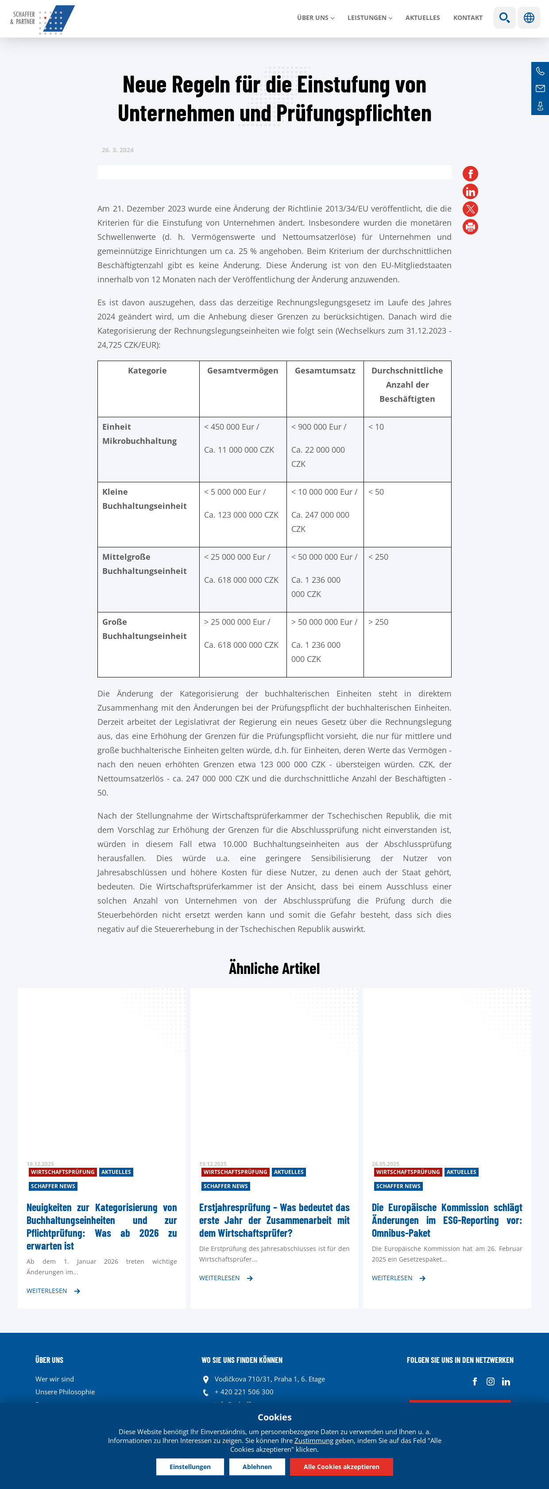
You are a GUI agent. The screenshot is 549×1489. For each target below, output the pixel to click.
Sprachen (529, 18)
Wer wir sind (54, 1378)
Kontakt (468, 17)
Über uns (313, 17)
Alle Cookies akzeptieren (341, 1466)
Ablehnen (257, 1466)
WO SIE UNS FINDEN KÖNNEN (241, 1360)
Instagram (490, 1381)
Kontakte (540, 106)
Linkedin (506, 1381)
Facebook (475, 1381)
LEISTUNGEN (367, 17)
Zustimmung (313, 1440)
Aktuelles (423, 17)
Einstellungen (190, 1466)
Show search (505, 18)
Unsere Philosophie (65, 1391)
